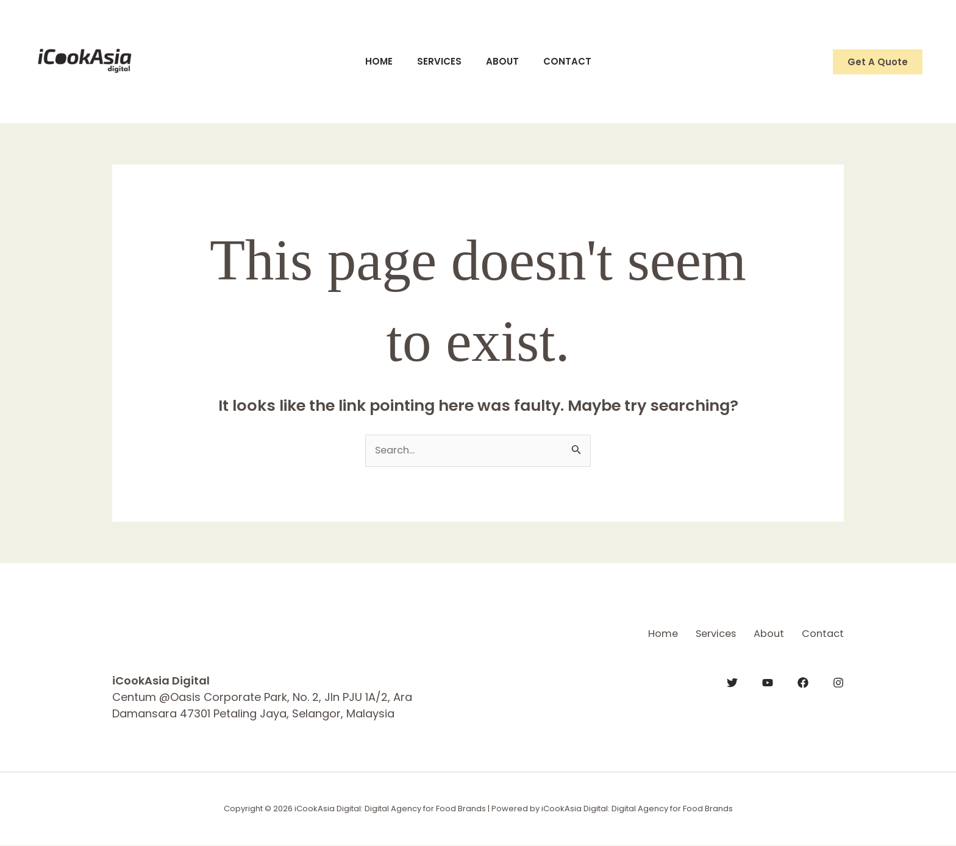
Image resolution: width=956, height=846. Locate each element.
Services (436, 61)
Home (369, 61)
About (505, 61)
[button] (877, 61)
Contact (576, 61)
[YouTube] (767, 681)
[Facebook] (802, 681)
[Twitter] (732, 681)
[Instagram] (838, 681)
